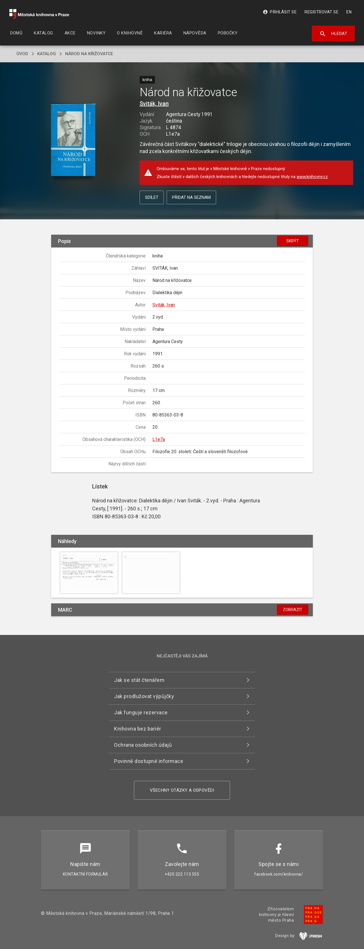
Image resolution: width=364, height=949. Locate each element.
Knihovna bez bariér (137, 729)
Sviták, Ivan (154, 103)
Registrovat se (321, 12)
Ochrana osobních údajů (143, 745)
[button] (73, 140)
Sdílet (151, 197)
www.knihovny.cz (312, 176)
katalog (46, 53)
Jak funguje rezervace (141, 712)
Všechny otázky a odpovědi (182, 790)
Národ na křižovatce (89, 53)
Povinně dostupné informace (148, 761)
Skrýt (292, 241)
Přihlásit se (280, 12)
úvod (22, 53)
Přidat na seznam (191, 197)
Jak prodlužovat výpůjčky (144, 696)
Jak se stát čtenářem (139, 680)
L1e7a (158, 439)
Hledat (333, 33)
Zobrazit (292, 609)
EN (348, 12)
